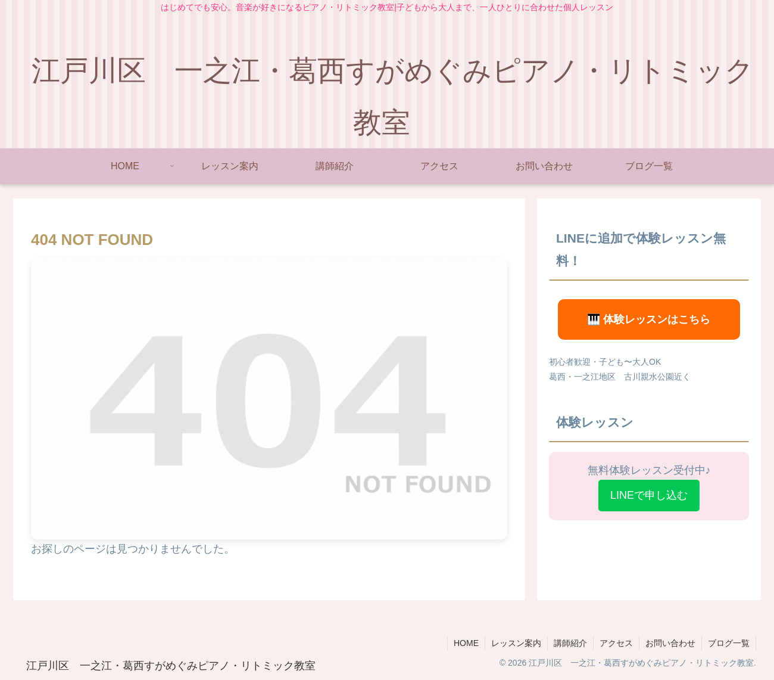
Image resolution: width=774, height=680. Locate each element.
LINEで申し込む (649, 495)
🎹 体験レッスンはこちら (648, 319)
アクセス (616, 643)
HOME (466, 643)
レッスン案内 (516, 643)
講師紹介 (570, 643)
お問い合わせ (670, 643)
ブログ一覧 (729, 643)
